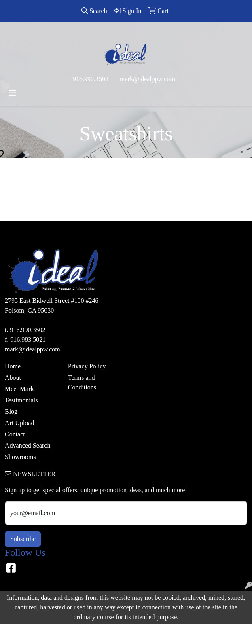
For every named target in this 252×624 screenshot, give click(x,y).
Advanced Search (27, 445)
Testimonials (21, 400)
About (13, 377)
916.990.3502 (90, 79)
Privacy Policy (87, 366)
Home (13, 366)
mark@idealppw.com (147, 79)
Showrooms (20, 456)
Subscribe (23, 538)
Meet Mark (19, 388)
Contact (15, 434)
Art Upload (19, 422)
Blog (11, 411)
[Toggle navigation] (12, 93)
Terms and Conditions (82, 382)
